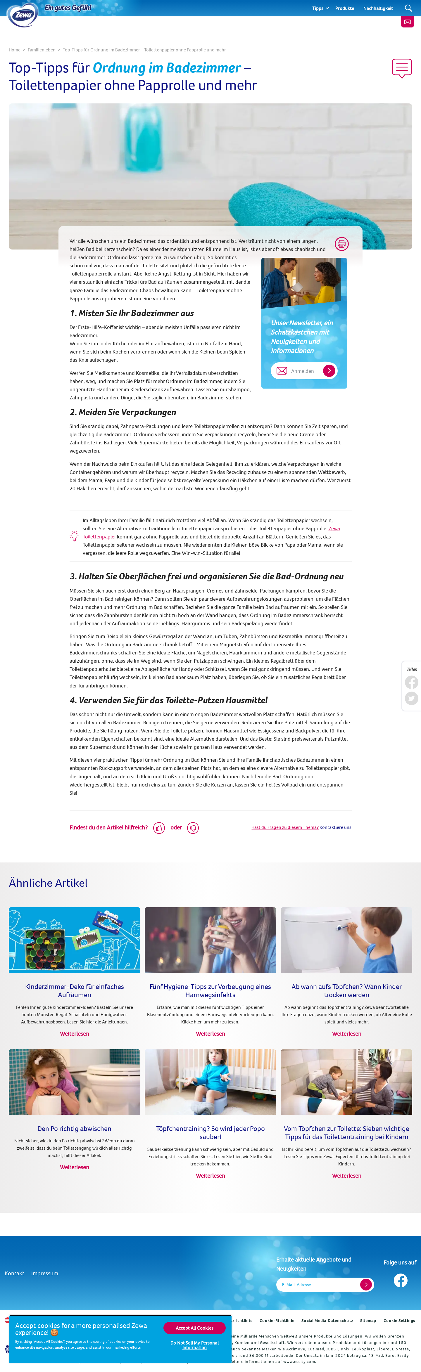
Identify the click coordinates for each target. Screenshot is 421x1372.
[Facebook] (411, 682)
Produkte (344, 8)
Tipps (317, 8)
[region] (120, 1339)
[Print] (342, 244)
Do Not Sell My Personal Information (194, 1345)
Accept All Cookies (194, 1328)
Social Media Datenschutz (327, 1320)
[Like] (159, 828)
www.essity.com (299, 1361)
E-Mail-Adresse (296, 1284)
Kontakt (14, 1273)
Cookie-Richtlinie (277, 1320)
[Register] (366, 1284)
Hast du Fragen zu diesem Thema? (285, 827)
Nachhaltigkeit (378, 8)
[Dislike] (193, 828)
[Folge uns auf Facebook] (400, 1279)
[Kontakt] (407, 21)
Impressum (44, 1273)
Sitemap (368, 1320)
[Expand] (327, 8)
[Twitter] (411, 698)
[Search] (408, 8)
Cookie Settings (399, 1320)
